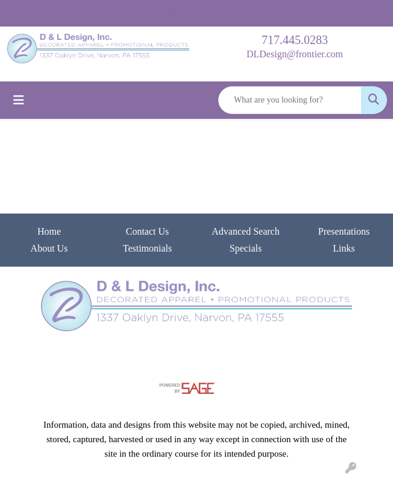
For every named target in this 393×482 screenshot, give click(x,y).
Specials (246, 248)
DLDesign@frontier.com (295, 54)
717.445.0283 (295, 39)
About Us (49, 248)
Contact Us (147, 231)
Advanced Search (245, 231)
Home (49, 231)
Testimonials (147, 248)
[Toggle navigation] (18, 100)
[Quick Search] (290, 100)
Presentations (343, 231)
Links (343, 248)
